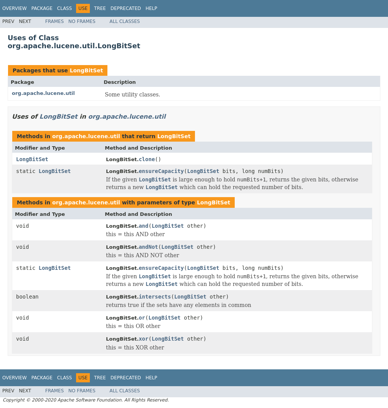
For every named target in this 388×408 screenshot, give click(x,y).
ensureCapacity (161, 171)
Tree (100, 8)
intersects (155, 297)
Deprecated (125, 8)
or (142, 318)
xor (143, 339)
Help (151, 8)
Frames (54, 21)
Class (64, 8)
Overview (14, 8)
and (143, 226)
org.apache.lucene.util (43, 93)
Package (41, 8)
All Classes (125, 21)
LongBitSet (86, 70)
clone (147, 159)
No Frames (82, 21)
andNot (148, 247)
